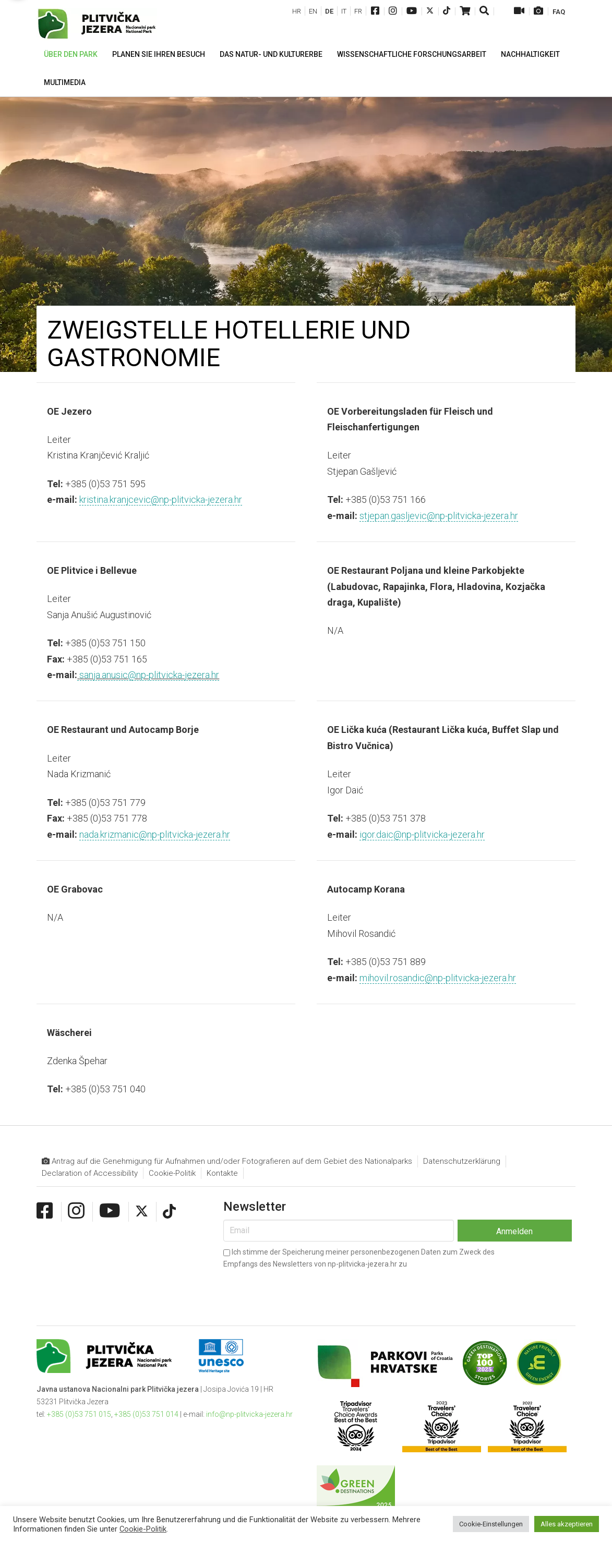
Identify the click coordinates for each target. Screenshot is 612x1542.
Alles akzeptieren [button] (567, 1524)
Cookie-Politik (172, 1173)
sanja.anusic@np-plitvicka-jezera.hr (148, 674)
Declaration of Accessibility (90, 1173)
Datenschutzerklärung (461, 1161)
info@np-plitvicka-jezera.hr (249, 1414)
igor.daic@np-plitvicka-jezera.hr (422, 834)
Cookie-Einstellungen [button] (491, 1524)
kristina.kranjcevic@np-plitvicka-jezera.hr (160, 499)
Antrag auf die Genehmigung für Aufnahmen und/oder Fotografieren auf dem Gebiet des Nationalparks (227, 1161)
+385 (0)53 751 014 (146, 1414)
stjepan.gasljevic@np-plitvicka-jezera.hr (438, 515)
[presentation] (302, 1289)
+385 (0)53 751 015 (79, 1414)
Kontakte (222, 1173)
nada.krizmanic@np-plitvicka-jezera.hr (154, 834)
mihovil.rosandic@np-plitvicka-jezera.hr (437, 977)
